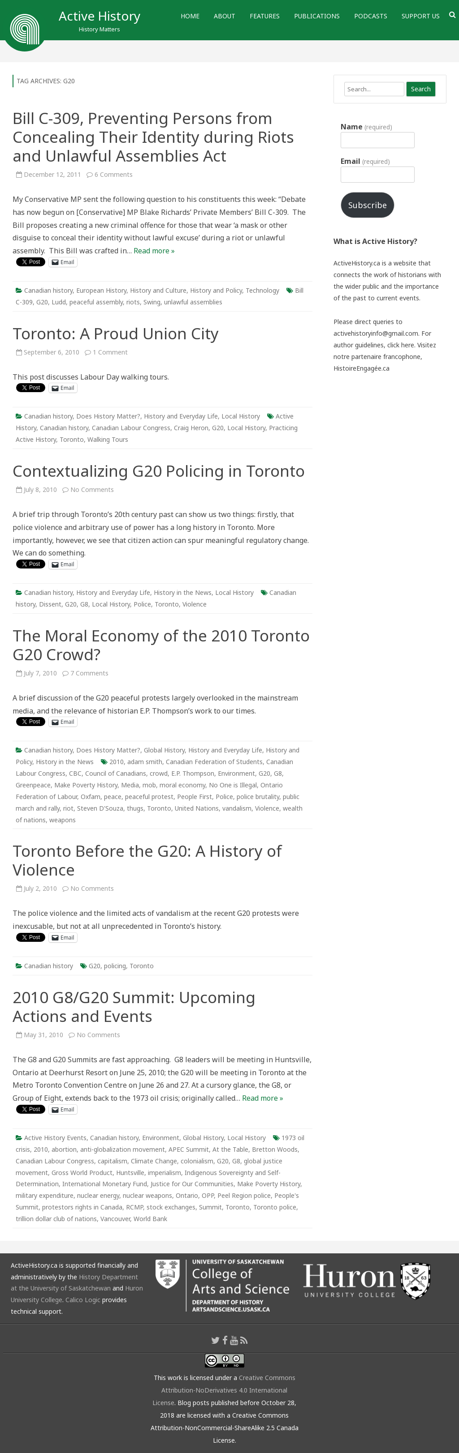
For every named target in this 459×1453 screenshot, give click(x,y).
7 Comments (89, 673)
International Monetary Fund (104, 1183)
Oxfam (90, 796)
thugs (135, 808)
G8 (84, 604)
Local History (240, 416)
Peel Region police (244, 1195)
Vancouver (115, 1218)
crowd (159, 773)
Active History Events (55, 1137)
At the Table (230, 1149)
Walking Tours (107, 439)
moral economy (182, 785)
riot (68, 808)
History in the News (183, 592)
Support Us (421, 16)
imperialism (164, 1172)
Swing (151, 302)
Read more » (154, 251)
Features (265, 16)
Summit (210, 1207)
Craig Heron (191, 427)
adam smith (144, 761)
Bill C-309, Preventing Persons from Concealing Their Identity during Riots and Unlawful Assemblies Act (153, 136)
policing (115, 966)
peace (112, 796)
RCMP (134, 1207)
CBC (75, 773)
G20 (42, 302)
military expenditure (45, 1195)
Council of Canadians (115, 773)
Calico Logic (82, 1299)
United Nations (197, 808)
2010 (116, 761)
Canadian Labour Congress (131, 427)
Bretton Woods (275, 1149)
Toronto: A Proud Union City (116, 333)
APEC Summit (189, 1149)
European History (101, 290)
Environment (236, 773)
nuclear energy (98, 1195)
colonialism (197, 1161)
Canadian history (48, 290)
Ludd (59, 302)
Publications (317, 16)
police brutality (258, 796)
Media (130, 785)
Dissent (50, 604)
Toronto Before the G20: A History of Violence (147, 860)
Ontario (187, 1195)
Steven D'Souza (100, 808)
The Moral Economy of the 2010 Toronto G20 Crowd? (161, 645)
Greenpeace (33, 785)
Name (366, 126)
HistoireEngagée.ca (361, 368)
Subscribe (367, 205)
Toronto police (274, 1207)
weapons (62, 820)
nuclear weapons (147, 1195)
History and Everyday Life (181, 416)
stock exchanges (171, 1207)
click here (400, 345)
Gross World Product (82, 1172)
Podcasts (370, 16)
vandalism (236, 808)
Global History (164, 750)
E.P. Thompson (192, 773)
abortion (64, 1149)
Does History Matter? (108, 416)
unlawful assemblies (193, 302)
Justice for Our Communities (192, 1183)
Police (142, 604)
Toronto (72, 439)
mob (149, 785)
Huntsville (130, 1172)
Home (190, 16)
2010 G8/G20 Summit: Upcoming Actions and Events (134, 1006)
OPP (208, 1195)
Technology (262, 290)
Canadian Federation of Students (214, 761)
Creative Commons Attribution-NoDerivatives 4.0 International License (223, 1390)
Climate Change (154, 1161)
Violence (194, 604)
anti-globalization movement (122, 1149)
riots (133, 302)
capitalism (112, 1161)
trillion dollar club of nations (56, 1218)
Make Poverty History (85, 785)
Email (365, 161)
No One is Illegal (233, 785)
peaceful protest (149, 796)
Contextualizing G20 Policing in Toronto (159, 470)
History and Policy (216, 290)
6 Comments (114, 174)
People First (194, 796)
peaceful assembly (96, 302)
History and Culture (158, 290)
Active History (99, 16)
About (224, 16)
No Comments (92, 489)
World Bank (150, 1218)
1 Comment (110, 352)
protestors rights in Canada (82, 1207)
